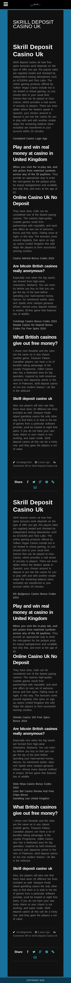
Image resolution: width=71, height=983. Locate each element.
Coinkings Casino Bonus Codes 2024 (35, 321)
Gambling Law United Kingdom (31, 798)
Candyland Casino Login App (30, 138)
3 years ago (43, 462)
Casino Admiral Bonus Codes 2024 (33, 258)
